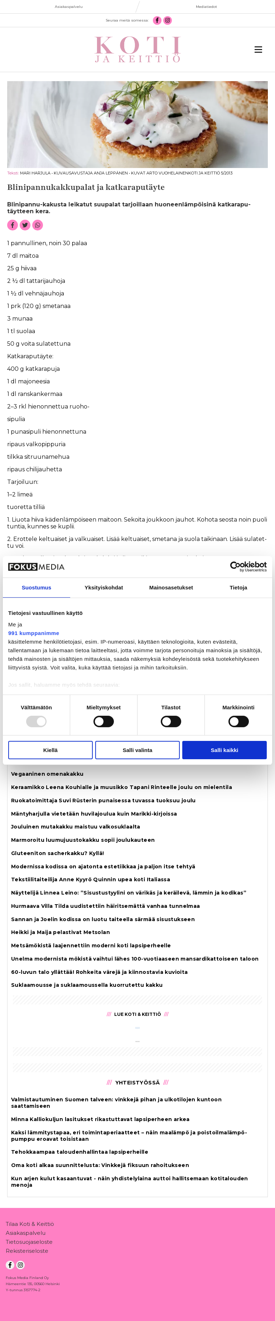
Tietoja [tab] (238, 587)
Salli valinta (138, 750)
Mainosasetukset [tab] (171, 587)
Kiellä (50, 750)
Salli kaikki (224, 750)
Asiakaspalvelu (25, 1234)
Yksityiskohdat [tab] (104, 587)
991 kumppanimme (33, 633)
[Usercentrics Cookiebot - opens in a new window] (235, 566)
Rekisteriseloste (27, 1252)
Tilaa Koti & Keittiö (30, 1225)
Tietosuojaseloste (29, 1243)
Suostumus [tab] (37, 587)
